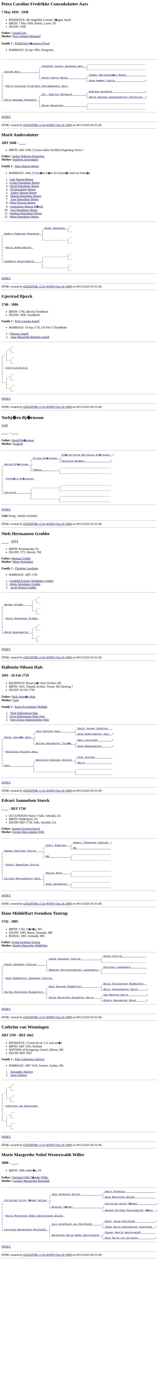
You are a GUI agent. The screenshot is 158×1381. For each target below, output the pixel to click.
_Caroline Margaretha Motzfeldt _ (26, 1315)
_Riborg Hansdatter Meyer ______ (124, 1071)
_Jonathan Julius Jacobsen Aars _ (63, 67)
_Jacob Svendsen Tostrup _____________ (74, 1021)
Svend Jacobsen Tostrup (26, 1004)
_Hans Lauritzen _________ (94, 786)
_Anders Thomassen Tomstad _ (91, 895)
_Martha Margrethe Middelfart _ (24, 1061)
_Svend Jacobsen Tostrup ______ (24, 1028)
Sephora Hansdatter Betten (26, 222)
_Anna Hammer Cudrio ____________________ (116, 83)
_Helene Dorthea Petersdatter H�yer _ (130, 1292)
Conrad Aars (19, 32)
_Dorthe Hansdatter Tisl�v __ (55, 789)
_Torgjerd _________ (16, 525)
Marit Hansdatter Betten (24, 225)
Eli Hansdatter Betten (23, 198)
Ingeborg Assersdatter (25, 168)
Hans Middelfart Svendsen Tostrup (29, 1045)
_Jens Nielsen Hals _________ (54, 776)
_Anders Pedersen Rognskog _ (22, 244)
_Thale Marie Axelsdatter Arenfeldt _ (129, 1312)
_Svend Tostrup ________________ (124, 1018)
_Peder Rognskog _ (55, 238)
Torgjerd (18, 471)
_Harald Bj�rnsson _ (17, 492)
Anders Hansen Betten (23, 201)
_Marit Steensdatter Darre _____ (124, 1058)
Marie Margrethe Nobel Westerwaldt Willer (35, 1299)
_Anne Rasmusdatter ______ (94, 793)
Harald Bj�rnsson (23, 467)
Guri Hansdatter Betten (24, 218)
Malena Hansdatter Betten (25, 204)
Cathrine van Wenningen (22, 1182)
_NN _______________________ (91, 902)
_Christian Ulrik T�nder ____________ (130, 1286)
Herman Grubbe (21, 593)
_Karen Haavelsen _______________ (63, 113)
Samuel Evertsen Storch (26, 881)
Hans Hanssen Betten (23, 211)
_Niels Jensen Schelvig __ (94, 773)
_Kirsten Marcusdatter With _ (23, 938)
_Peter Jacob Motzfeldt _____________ (129, 1305)
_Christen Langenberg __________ (124, 1031)
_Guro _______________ (18, 816)
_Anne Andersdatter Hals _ (94, 779)
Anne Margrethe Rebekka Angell (29, 355)
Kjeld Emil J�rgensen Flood (32, 43)
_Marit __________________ (94, 813)
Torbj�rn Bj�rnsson (21, 509)
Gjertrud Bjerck (17, 391)
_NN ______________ (57, 912)
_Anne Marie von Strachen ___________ (129, 1325)
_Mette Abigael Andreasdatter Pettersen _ (116, 103)
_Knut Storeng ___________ (94, 806)
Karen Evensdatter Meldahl (31, 751)
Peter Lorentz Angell (27, 339)
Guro (16, 744)
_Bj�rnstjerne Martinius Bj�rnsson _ (87, 482)
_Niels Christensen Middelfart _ (124, 1051)
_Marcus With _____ (57, 932)
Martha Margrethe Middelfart (30, 1007)
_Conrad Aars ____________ (21, 73)
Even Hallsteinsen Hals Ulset (27, 760)
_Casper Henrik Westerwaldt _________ (129, 1319)
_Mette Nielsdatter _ (17, 674)
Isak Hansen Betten (21, 188)
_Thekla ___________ (45, 499)
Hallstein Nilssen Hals (22, 799)
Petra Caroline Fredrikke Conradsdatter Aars (37, 90)
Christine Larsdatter (26, 603)
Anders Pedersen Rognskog (28, 165)
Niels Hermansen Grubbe (22, 658)
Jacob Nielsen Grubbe (23, 622)
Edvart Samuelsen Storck (23, 922)
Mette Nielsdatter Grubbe (25, 619)
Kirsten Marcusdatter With (28, 884)
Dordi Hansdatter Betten (24, 194)
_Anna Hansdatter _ (57, 945)
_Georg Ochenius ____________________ (129, 1272)
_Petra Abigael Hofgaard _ (21, 107)
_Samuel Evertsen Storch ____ (23, 905)
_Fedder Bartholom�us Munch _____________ (117, 77)
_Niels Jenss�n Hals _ (19, 783)
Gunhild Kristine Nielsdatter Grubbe (31, 615)
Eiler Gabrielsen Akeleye (29, 1130)
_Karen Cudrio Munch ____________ (63, 80)
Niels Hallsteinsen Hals (24, 757)
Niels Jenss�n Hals (24, 740)
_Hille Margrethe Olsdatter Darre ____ (74, 1068)
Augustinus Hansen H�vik (26, 215)
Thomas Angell (19, 352)
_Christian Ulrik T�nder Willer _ (26, 1282)
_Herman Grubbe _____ (17, 641)
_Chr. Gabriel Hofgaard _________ (63, 100)
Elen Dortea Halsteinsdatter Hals (29, 764)
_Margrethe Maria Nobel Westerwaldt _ (76, 1322)
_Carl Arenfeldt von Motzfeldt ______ (76, 1309)
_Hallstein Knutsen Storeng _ (54, 809)
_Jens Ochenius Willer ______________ (76, 1276)
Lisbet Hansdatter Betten (25, 191)
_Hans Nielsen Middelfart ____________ (74, 1055)
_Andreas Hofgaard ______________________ (116, 97)
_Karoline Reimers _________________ (85, 489)
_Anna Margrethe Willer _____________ (129, 1279)
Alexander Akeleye (21, 1143)
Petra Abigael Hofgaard (27, 36)
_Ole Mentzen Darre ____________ (124, 1065)
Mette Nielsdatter (23, 596)
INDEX (6, 125)
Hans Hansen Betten (27, 175)
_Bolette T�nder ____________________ (76, 1289)
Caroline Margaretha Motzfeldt (31, 1261)
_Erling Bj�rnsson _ (46, 485)
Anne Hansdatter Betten (24, 208)
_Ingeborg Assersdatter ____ (22, 277)
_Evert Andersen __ (57, 898)
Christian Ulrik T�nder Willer (30, 1258)
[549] (4, 453)
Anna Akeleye (18, 1146)
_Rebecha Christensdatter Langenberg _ (74, 1035)
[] (4, 550)
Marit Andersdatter (19, 261)
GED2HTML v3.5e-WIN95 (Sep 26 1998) (47, 133)
